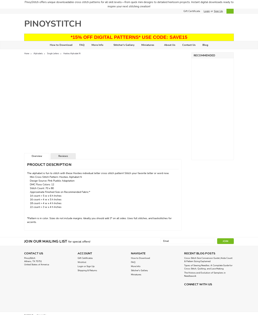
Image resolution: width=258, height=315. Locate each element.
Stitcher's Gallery (123, 45)
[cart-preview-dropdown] (229, 11)
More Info (99, 45)
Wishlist (82, 262)
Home (26, 53)
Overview (37, 156)
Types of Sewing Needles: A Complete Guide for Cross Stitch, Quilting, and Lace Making (208, 267)
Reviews (63, 156)
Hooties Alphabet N (71, 53)
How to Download (61, 45)
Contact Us (188, 45)
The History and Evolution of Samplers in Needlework (205, 274)
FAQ (82, 45)
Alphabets (38, 53)
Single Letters (53, 53)
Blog (205, 45)
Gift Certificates (85, 258)
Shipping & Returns (87, 270)
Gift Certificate (191, 11)
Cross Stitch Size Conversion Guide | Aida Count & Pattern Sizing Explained (208, 260)
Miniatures (149, 45)
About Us (169, 45)
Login (207, 11)
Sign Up (218, 11)
